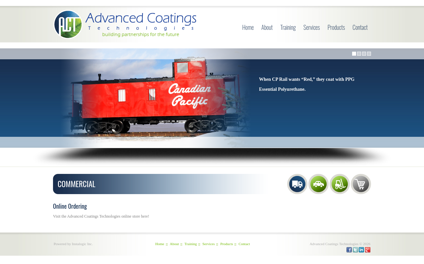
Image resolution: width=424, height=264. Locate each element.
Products (336, 27)
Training (288, 27)
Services (311, 27)
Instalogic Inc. (82, 244)
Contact (360, 27)
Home (248, 27)
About (267, 27)
